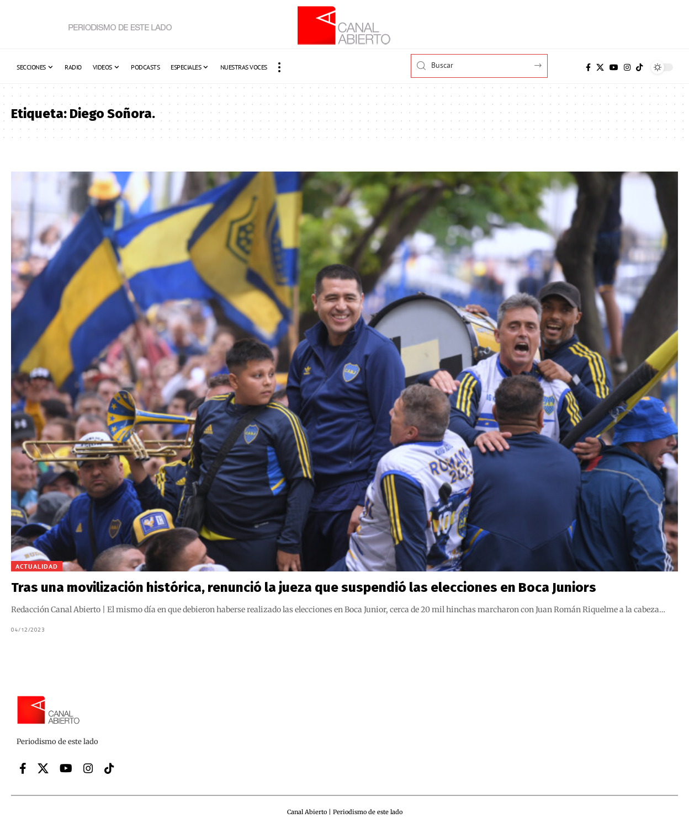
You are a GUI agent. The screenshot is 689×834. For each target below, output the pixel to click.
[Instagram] (627, 67)
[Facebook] (588, 67)
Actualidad (36, 566)
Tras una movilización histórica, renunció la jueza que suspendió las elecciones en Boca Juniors (303, 587)
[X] (600, 67)
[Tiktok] (639, 67)
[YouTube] (614, 67)
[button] (279, 67)
